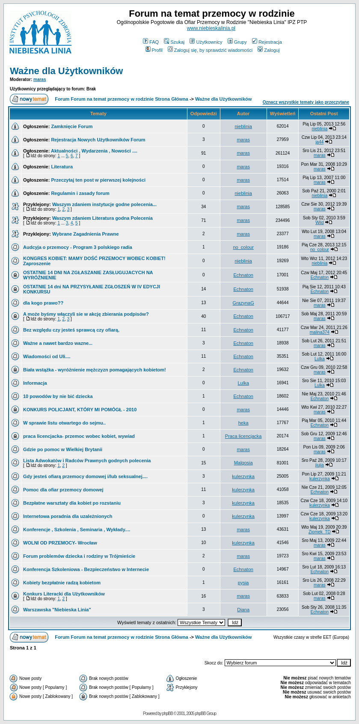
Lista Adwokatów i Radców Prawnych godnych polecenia (87, 460)
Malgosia (243, 462)
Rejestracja (267, 42)
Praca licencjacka (243, 436)
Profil (154, 50)
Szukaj (174, 42)
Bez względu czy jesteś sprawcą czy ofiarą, (71, 329)
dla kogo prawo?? (43, 302)
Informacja (35, 383)
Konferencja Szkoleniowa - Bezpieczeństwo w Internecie (86, 569)
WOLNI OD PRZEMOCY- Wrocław (60, 542)
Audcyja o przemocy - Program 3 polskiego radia (77, 247)
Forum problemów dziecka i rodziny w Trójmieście (79, 556)
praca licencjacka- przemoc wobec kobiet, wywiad (79, 436)
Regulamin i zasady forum (80, 193)
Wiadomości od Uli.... (47, 356)
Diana (243, 609)
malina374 (319, 332)
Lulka (319, 358)
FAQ (151, 42)
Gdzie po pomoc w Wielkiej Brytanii (62, 449)
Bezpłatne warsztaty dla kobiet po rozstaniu (72, 503)
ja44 (319, 142)
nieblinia (243, 126)
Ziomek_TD (320, 532)
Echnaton (243, 275)
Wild (319, 222)
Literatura (62, 166)
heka (243, 422)
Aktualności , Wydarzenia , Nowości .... (94, 150)
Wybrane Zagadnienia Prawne (85, 233)
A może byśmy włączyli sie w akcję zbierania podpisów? (86, 314)
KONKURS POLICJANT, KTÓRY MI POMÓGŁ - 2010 (79, 409)
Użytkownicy (206, 42)
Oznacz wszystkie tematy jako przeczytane (306, 102)
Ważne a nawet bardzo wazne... (57, 343)
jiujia (319, 465)
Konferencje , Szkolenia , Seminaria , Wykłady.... (76, 529)
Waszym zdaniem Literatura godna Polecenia (102, 218)
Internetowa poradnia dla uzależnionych (67, 516)
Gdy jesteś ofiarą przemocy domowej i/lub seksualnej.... (85, 476)
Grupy (237, 42)
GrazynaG (243, 302)
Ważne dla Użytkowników (66, 71)
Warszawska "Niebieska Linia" (57, 609)
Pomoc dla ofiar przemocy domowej (63, 489)
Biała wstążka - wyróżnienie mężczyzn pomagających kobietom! (94, 369)
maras (39, 79)
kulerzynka (243, 476)
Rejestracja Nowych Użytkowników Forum (98, 139)
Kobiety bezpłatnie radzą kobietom (62, 582)
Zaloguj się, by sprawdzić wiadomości (210, 50)
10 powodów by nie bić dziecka (58, 396)
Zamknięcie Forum (71, 126)
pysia (243, 582)
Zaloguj (268, 50)
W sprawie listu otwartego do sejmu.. (64, 422)
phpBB (167, 713)
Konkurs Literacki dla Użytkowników (64, 593)
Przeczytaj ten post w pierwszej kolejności (98, 179)
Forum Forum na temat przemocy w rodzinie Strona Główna (121, 99)
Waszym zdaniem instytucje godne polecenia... (104, 204)
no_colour (243, 247)
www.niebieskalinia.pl (211, 28)
